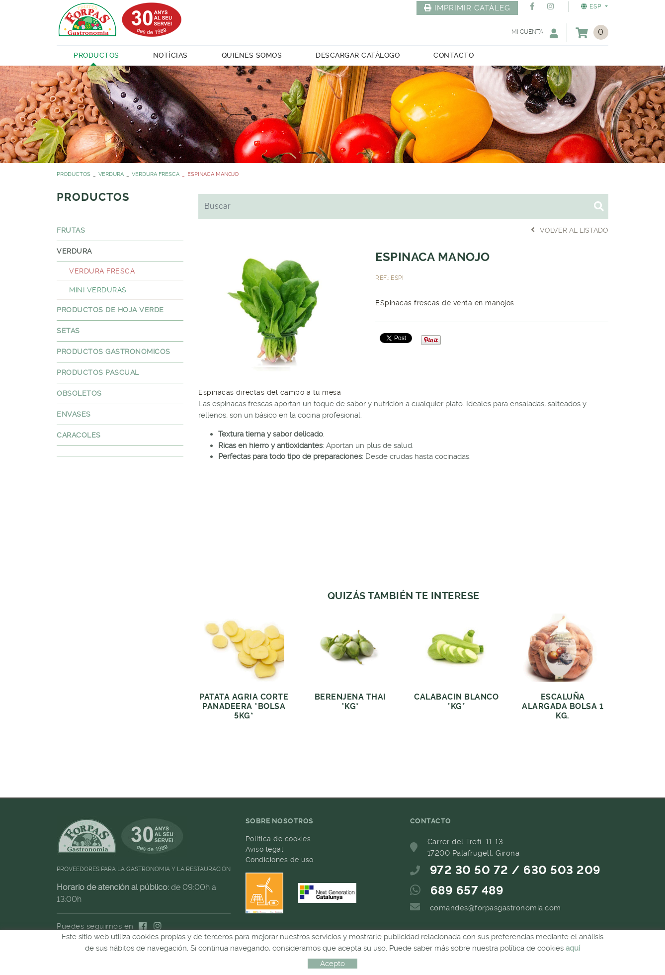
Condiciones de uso (280, 860)
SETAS (68, 331)
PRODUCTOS (73, 174)
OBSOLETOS (79, 393)
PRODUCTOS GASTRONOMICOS (113, 351)
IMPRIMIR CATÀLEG (467, 7)
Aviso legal (265, 849)
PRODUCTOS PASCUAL (98, 372)
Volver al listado (569, 230)
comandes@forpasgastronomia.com (495, 907)
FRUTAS (71, 230)
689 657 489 (467, 890)
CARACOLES (79, 435)
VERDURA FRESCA (155, 174)
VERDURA (111, 174)
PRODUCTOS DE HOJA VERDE (110, 310)
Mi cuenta (534, 33)
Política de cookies (278, 839)
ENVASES (74, 414)
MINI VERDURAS (98, 290)
